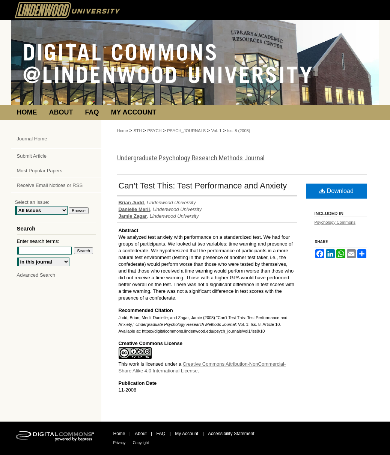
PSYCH (155, 130)
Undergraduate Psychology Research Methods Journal (191, 158)
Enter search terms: (38, 241)
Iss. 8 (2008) (238, 130)
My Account (186, 433)
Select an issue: (32, 202)
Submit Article (32, 156)
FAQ (160, 433)
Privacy (119, 443)
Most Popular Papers (39, 170)
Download (336, 191)
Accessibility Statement (231, 433)
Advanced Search (36, 275)
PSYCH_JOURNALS (186, 130)
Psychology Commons (335, 222)
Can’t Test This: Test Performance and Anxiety (203, 185)
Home (122, 130)
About (140, 433)
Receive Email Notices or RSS (50, 185)
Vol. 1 (216, 130)
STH (138, 130)
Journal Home (32, 139)
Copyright (141, 443)
